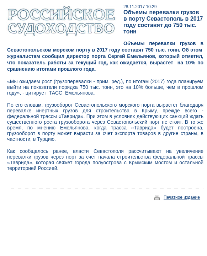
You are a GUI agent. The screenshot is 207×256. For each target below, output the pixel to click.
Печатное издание (182, 197)
